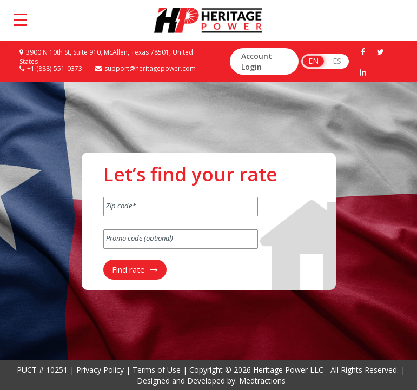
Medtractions (262, 380)
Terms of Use (157, 370)
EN (313, 61)
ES (337, 61)
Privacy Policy (100, 370)
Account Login (256, 61)
